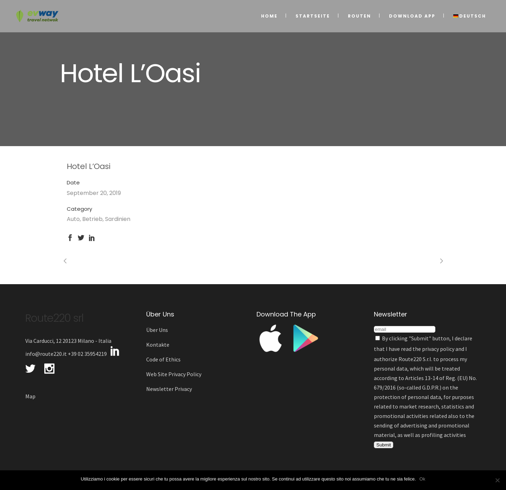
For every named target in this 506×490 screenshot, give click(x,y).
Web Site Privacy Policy (173, 374)
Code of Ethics (163, 359)
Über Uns (157, 329)
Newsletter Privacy (169, 388)
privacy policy (438, 348)
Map (30, 396)
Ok (423, 479)
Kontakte (157, 344)
